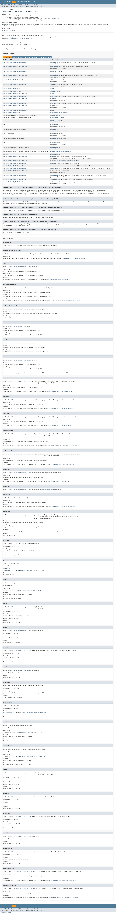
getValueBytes (54, 138)
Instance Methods (31, 57)
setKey (52, 170)
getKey (52, 120)
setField (53, 168)
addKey (52, 71)
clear (52, 93)
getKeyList (53, 129)
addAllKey (53, 62)
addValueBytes (54, 84)
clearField (53, 96)
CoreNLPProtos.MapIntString (10, 30)
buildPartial (54, 91)
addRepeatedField (55, 75)
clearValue (53, 105)
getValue (53, 133)
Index (29, 1)
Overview (3, 1)
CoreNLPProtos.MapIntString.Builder (49, 18)
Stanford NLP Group (6, 912)
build (52, 88)
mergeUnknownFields (56, 165)
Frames (20, 4)
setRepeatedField (55, 175)
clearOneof (53, 103)
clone (52, 110)
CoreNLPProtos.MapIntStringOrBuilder (14, 25)
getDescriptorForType (57, 117)
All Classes (35, 4)
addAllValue (54, 66)
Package (9, 1)
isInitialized (54, 154)
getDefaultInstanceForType (58, 112)
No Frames (26, 4)
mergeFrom (53, 156)
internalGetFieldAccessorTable (60, 151)
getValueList (54, 147)
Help (33, 1)
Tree (18, 1)
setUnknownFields (55, 179)
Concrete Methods (45, 57)
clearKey (53, 98)
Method (22, 6)
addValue (53, 79)
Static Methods (18, 57)
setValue (53, 181)
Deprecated (24, 1)
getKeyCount (54, 124)
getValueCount (54, 142)
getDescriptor (54, 115)
